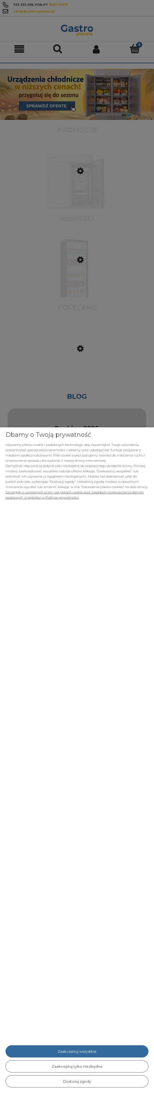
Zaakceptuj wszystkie (77, 1051)
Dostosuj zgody (77, 1081)
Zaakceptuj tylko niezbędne (77, 1066)
